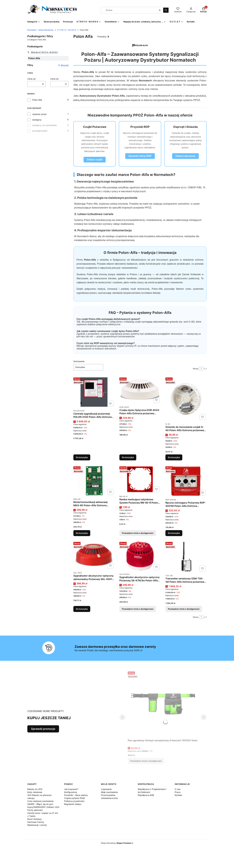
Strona (195, 369)
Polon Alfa (37, 100)
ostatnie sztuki (39, 114)
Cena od (31, 79)
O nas (177, 789)
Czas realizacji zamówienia (40, 801)
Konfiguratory (70, 792)
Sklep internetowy (116, 843)
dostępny (37, 119)
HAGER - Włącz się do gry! (40, 804)
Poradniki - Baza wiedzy (76, 795)
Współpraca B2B (146, 795)
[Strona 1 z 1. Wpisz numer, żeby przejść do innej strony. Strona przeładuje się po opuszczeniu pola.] (201, 368)
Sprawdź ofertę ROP (140, 156)
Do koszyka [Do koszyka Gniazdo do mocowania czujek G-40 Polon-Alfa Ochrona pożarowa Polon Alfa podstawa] (174, 457)
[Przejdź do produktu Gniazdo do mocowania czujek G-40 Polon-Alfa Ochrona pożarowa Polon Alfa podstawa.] (186, 398)
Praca (177, 792)
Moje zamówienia (109, 792)
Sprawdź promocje (43, 728)
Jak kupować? (71, 789)
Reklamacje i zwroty (37, 825)
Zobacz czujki (94, 159)
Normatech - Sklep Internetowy (40, 30)
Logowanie (106, 789)
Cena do (54, 79)
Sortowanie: (79, 361)
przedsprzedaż (39, 130)
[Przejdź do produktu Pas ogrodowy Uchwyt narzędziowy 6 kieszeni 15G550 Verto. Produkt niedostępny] (163, 704)
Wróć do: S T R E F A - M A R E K (42, 52)
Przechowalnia (108, 795)
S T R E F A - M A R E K (66, 30)
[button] (166, 10)
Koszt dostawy (34, 819)
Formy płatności (35, 810)
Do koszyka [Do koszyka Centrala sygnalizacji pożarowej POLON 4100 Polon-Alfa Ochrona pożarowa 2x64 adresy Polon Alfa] (82, 457)
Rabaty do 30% (34, 789)
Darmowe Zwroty (35, 822)
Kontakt (178, 795)
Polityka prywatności (74, 801)
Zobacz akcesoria (185, 156)
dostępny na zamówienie (44, 125)
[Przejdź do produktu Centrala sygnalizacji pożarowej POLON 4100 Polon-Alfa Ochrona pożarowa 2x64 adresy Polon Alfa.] (94, 392)
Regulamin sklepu (72, 804)
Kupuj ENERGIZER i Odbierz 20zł (43, 807)
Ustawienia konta (109, 798)
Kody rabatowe (34, 792)
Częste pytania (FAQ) (74, 798)
